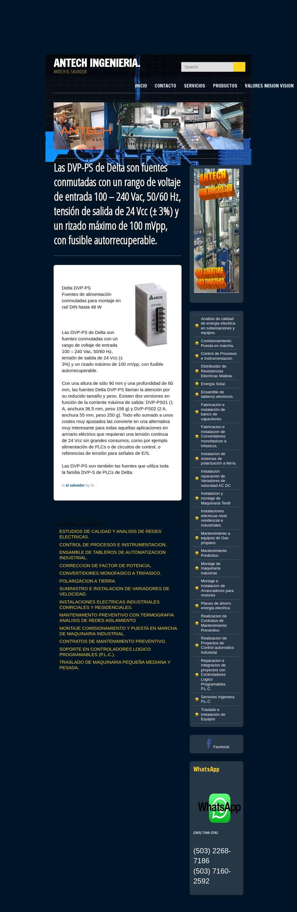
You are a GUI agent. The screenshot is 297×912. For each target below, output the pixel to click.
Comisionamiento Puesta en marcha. (217, 343)
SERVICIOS (194, 85)
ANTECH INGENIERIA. (97, 63)
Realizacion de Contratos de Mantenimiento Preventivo (214, 623)
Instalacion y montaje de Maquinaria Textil (215, 498)
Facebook (216, 747)
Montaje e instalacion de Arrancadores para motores (217, 588)
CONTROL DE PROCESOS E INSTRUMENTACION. (113, 544)
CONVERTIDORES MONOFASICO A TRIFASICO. (110, 573)
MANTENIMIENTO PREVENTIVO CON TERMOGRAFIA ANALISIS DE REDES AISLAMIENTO (116, 617)
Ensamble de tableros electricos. (217, 394)
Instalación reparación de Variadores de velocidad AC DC (216, 478)
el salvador (75, 485)
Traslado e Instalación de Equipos (213, 714)
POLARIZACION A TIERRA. (87, 580)
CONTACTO (165, 85)
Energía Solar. (213, 384)
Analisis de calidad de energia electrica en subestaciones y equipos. (218, 325)
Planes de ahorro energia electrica (216, 605)
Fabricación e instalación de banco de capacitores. (213, 411)
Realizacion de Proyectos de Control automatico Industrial (217, 645)
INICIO (141, 85)
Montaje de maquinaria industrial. (210, 568)
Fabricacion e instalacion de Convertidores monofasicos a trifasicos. (213, 436)
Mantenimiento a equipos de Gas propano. (215, 538)
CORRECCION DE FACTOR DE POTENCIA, (105, 565)
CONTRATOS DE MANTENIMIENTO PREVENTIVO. (112, 641)
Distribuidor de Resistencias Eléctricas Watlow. (217, 371)
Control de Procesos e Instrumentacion (219, 356)
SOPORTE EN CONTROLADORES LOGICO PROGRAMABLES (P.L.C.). (105, 651)
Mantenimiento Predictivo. (214, 553)
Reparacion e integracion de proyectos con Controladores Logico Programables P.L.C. (213, 674)
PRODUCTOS (225, 85)
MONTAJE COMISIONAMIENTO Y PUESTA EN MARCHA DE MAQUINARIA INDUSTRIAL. (118, 631)
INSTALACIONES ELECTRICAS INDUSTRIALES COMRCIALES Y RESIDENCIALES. (109, 604)
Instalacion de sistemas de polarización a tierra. (218, 458)
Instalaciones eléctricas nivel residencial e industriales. (214, 518)
